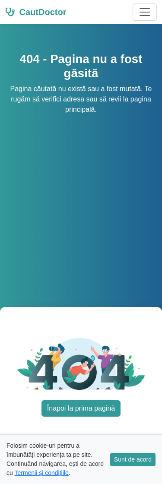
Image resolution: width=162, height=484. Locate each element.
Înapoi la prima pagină (81, 408)
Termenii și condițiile (41, 472)
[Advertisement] (81, 200)
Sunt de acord (133, 459)
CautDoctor (35, 12)
